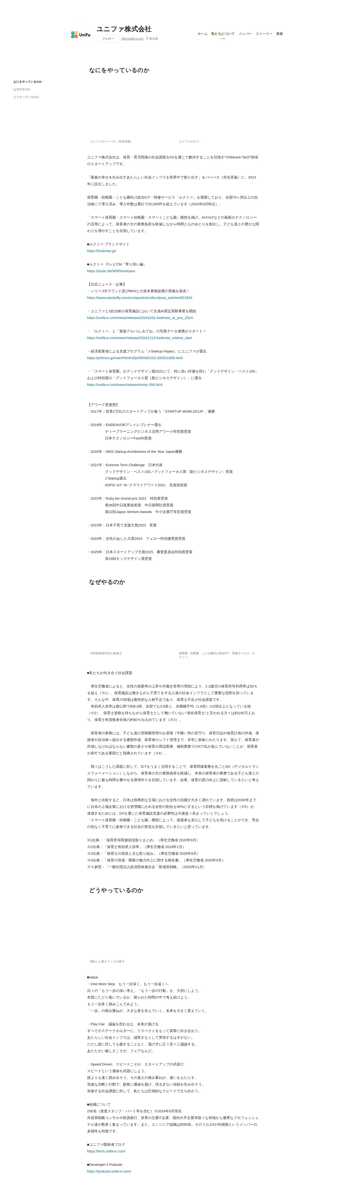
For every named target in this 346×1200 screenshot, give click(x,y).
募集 (279, 33)
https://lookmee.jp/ (101, 251)
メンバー (245, 33)
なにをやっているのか (27, 82)
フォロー (108, 39)
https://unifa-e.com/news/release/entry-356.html (125, 385)
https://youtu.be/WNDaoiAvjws (111, 271)
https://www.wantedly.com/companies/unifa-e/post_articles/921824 (139, 298)
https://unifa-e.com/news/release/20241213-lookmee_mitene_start (139, 338)
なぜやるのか (22, 89)
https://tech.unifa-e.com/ (106, 1151)
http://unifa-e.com (132, 38)
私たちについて (223, 33)
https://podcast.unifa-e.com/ (109, 1171)
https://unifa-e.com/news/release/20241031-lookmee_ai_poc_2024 (140, 318)
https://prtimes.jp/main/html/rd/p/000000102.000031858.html (135, 358)
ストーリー (264, 33)
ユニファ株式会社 (124, 29)
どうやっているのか (26, 97)
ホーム (202, 33)
